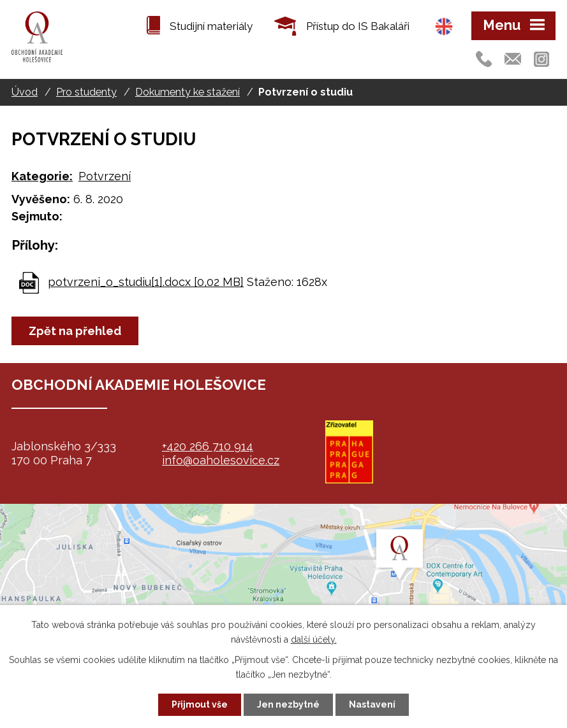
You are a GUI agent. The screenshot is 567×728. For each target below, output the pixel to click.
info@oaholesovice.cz (220, 460)
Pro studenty (86, 92)
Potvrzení (104, 176)
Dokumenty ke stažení (187, 92)
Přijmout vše (200, 704)
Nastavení (372, 704)
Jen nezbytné (288, 704)
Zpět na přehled (75, 331)
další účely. (314, 639)
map (283, 583)
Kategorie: (42, 176)
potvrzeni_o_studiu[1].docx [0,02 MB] (146, 282)
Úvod (24, 92)
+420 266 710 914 (207, 446)
